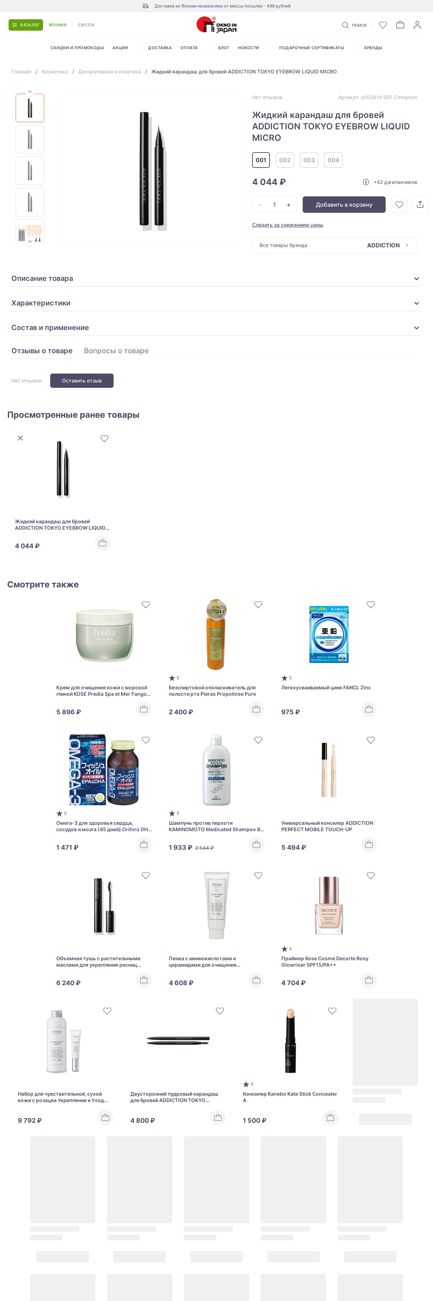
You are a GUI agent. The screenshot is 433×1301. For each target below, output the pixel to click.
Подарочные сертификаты (311, 47)
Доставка (160, 47)
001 (261, 160)
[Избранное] (383, 25)
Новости (248, 47)
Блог (224, 47)
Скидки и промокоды (77, 47)
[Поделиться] (420, 204)
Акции (120, 47)
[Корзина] (400, 25)
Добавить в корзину (344, 204)
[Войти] (417, 25)
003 (309, 160)
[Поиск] (354, 25)
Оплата (189, 47)
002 (285, 160)
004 (333, 160)
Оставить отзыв (82, 380)
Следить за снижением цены (287, 225)
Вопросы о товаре (116, 351)
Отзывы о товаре (42, 351)
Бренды (373, 47)
